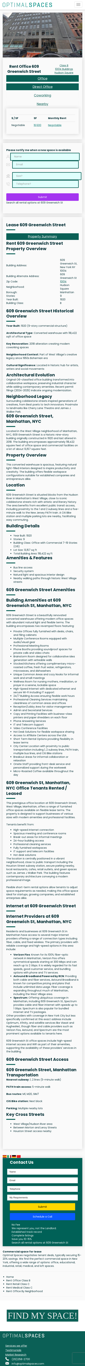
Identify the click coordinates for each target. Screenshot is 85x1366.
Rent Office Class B (18, 1280)
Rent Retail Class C (18, 1284)
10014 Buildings (64, 69)
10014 (63, 281)
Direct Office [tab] (43, 86)
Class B (64, 65)
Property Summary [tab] (42, 236)
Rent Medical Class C (19, 1287)
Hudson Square (64, 72)
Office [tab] (42, 78)
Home (10, 1277)
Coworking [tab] (42, 95)
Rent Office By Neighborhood (24, 1291)
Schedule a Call (42, 1216)
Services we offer (16, 1346)
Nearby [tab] (42, 104)
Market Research (15, 1354)
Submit (42, 197)
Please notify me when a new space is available (38, 150)
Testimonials (13, 1350)
